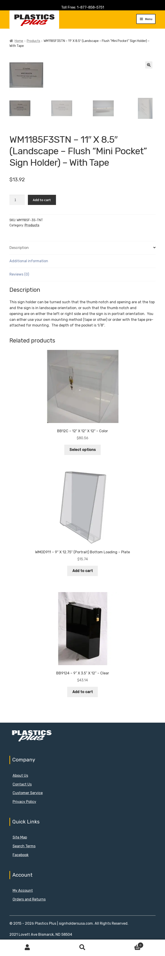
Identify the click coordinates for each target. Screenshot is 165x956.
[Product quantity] (17, 200)
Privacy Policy (24, 802)
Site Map (20, 837)
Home (19, 41)
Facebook (21, 855)
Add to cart (42, 200)
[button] (148, 65)
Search (82, 947)
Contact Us (22, 784)
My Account (23, 890)
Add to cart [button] (82, 571)
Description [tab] (19, 248)
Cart (126, 944)
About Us (20, 775)
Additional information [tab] (28, 261)
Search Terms (24, 846)
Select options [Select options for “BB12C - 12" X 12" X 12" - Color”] (82, 450)
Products (33, 41)
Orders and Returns (29, 899)
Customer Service (28, 793)
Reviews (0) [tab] (19, 274)
